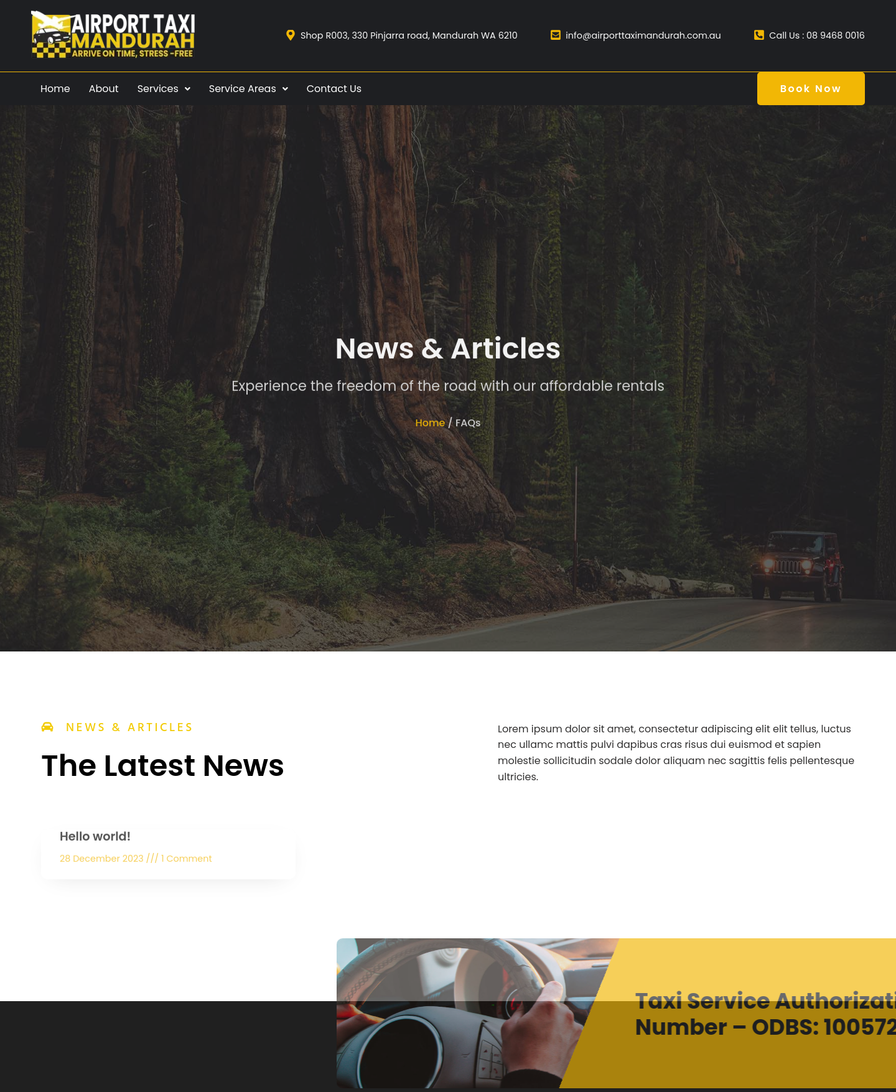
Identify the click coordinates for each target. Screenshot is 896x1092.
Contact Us (334, 89)
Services (164, 89)
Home (55, 89)
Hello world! (95, 851)
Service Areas (248, 89)
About (104, 89)
